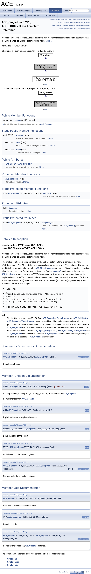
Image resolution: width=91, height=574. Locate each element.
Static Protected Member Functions (63, 26)
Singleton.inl (12, 565)
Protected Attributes (82, 26)
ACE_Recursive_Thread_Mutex (55, 318)
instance (19, 135)
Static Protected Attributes (67, 29)
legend (46, 84)
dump (18, 150)
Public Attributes (63, 23)
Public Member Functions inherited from (27, 124)
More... (49, 41)
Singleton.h (12, 559)
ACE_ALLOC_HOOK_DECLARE (18, 164)
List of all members (84, 29)
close (18, 142)
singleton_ (46, 223)
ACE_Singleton (11, 179)
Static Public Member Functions (79, 19)
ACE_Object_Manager (44, 268)
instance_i (47, 193)
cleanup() (57, 271)
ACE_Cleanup (46, 124)
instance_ (13, 208)
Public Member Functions (58, 19)
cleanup (17, 120)
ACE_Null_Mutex (81, 318)
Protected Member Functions (80, 23)
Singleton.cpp (13, 562)
